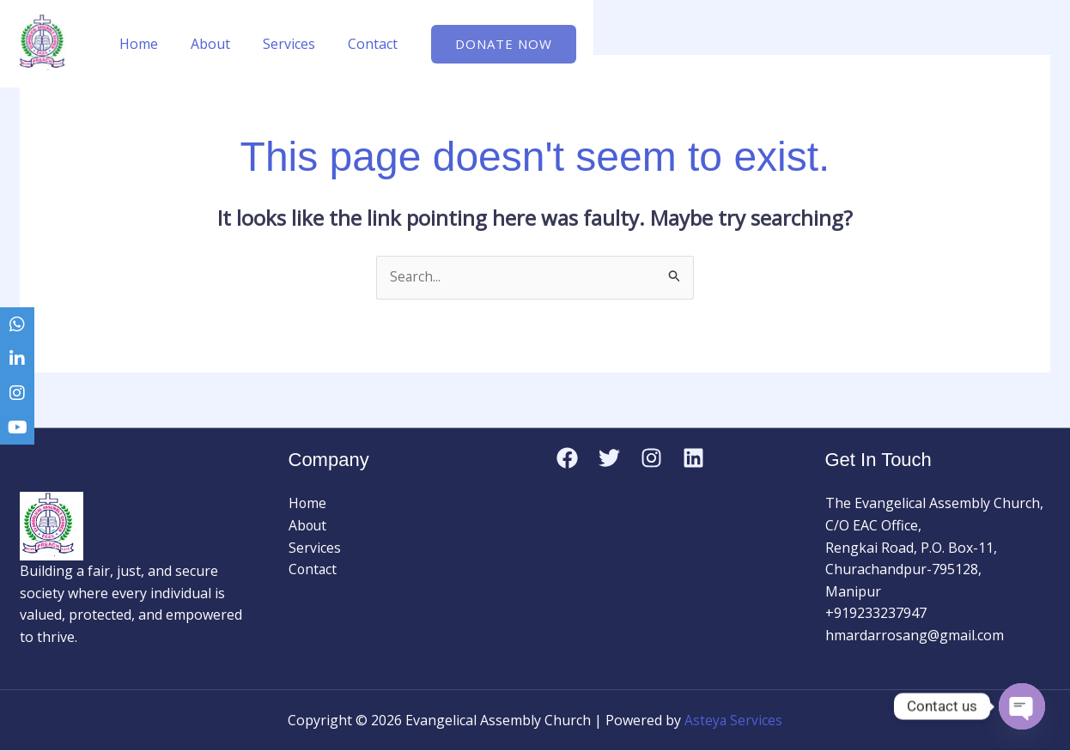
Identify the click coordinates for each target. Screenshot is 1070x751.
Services (276, 43)
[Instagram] (651, 458)
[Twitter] (609, 458)
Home (136, 43)
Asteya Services (733, 721)
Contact (355, 43)
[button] (483, 44)
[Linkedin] (693, 458)
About (202, 43)
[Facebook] (567, 458)
